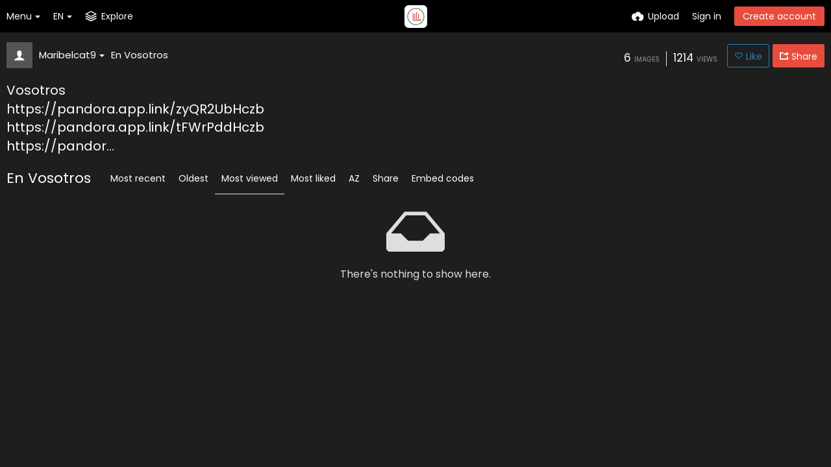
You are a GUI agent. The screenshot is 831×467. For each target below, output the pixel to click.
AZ (354, 178)
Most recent (138, 178)
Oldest (193, 178)
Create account (779, 16)
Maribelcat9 (72, 55)
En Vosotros (139, 55)
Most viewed (249, 178)
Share (386, 178)
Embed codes (443, 178)
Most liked (313, 178)
